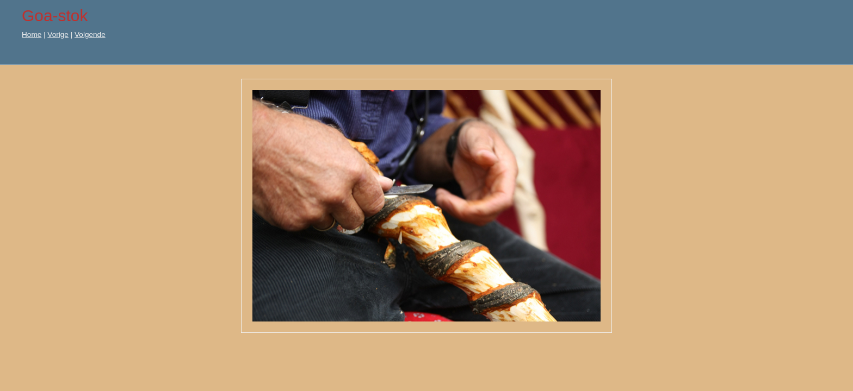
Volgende (90, 34)
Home (31, 34)
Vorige (58, 34)
